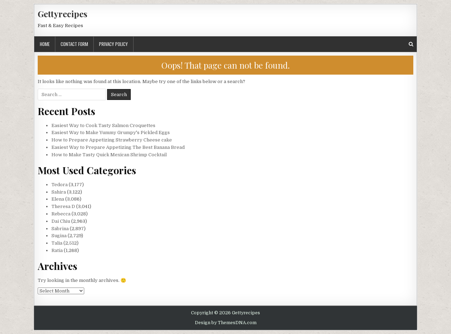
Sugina (59, 235)
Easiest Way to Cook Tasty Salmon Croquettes (103, 125)
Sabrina (60, 228)
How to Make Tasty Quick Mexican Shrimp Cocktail (109, 154)
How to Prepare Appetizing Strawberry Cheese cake (111, 140)
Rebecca (60, 213)
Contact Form (74, 44)
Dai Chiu (60, 221)
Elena (57, 199)
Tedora (59, 184)
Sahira (58, 192)
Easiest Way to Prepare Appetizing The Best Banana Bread (118, 147)
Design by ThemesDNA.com (226, 322)
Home (45, 44)
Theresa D (63, 206)
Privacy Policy (113, 44)
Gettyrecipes (62, 13)
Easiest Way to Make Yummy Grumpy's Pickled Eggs (110, 132)
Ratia (57, 250)
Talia (56, 243)
